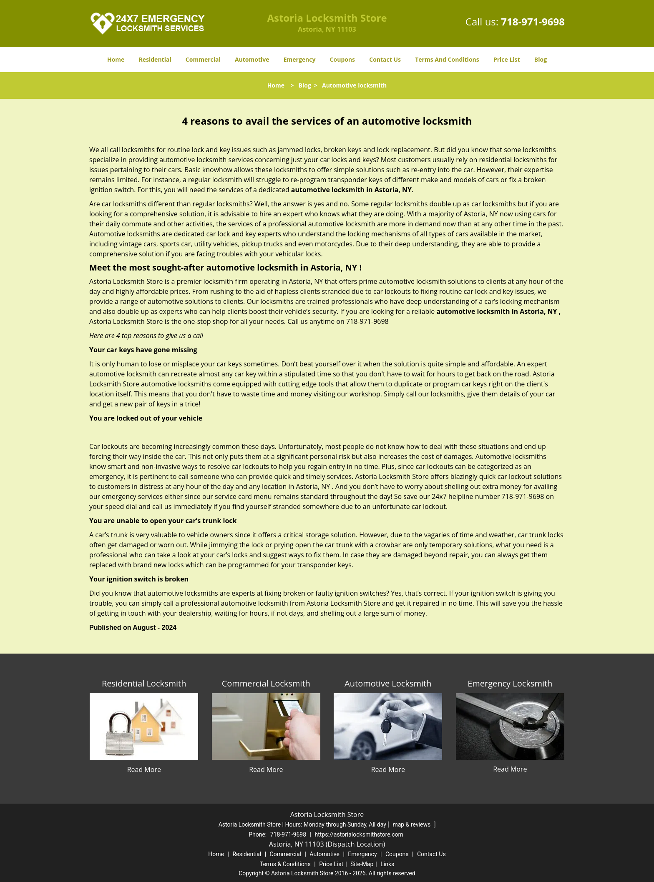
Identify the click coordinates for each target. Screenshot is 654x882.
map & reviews (412, 824)
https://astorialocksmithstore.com (358, 834)
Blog (540, 59)
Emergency (300, 59)
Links (387, 864)
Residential (155, 59)
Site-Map (361, 864)
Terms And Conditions (447, 59)
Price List (506, 59)
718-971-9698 (533, 21)
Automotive (252, 59)
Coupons (342, 59)
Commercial (203, 59)
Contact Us (385, 59)
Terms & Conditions (285, 864)
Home (115, 59)
